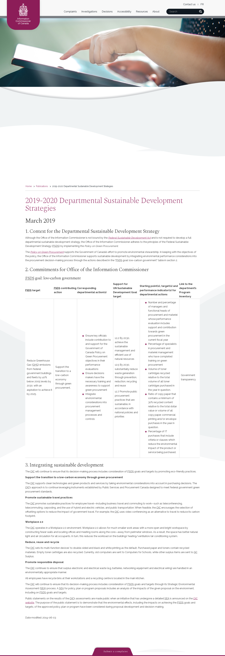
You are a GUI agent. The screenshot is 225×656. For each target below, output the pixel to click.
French (202, 4)
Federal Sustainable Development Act (129, 237)
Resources (142, 11)
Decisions (107, 11)
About (155, 11)
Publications (42, 186)
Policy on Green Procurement (47, 252)
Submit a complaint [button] (115, 651)
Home (29, 186)
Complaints (70, 11)
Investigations (89, 11)
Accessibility (124, 11)
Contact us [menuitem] (189, 4)
